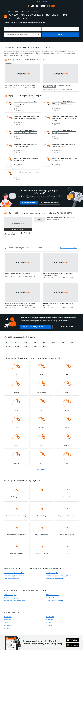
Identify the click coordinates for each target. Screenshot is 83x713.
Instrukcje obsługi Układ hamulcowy (14, 576)
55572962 (49, 623)
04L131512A (49, 620)
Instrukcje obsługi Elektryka (11, 578)
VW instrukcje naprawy (10, 595)
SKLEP (38, 2)
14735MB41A (8, 625)
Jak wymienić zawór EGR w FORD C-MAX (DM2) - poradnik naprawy (25, 145)
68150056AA (8, 620)
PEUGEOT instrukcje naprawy (54, 601)
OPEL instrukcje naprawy (53, 595)
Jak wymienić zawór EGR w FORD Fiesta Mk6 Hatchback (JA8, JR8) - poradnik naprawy (26, 117)
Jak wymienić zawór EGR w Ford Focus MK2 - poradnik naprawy (26, 159)
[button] (18, 224)
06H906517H (50, 617)
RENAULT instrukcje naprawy (54, 598)
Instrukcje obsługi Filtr (52, 573)
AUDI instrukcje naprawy (11, 598)
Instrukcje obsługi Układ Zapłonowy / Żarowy (58, 576)
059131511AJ (50, 625)
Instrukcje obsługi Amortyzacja (54, 578)
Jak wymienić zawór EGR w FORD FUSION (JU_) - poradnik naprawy (63, 145)
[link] (22, 76)
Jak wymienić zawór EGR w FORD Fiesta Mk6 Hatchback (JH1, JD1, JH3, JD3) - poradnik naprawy (64, 118)
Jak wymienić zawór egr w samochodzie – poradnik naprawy (25, 103)
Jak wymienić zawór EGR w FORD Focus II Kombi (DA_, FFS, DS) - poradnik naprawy (25, 132)
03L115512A (7, 617)
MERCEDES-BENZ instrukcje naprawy (14, 601)
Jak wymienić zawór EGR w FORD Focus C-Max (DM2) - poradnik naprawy (64, 132)
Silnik (28, 11)
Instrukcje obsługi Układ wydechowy (14, 573)
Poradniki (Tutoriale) (19, 11)
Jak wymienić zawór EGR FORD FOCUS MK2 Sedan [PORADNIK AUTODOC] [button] (60, 218)
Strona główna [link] (7, 11)
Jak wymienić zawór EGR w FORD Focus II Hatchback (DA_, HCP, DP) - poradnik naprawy (63, 104)
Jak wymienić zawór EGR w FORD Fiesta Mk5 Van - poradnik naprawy (26, 173)
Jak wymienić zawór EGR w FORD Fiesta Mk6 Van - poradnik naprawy (64, 159)
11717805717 (8, 628)
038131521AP (8, 623)
